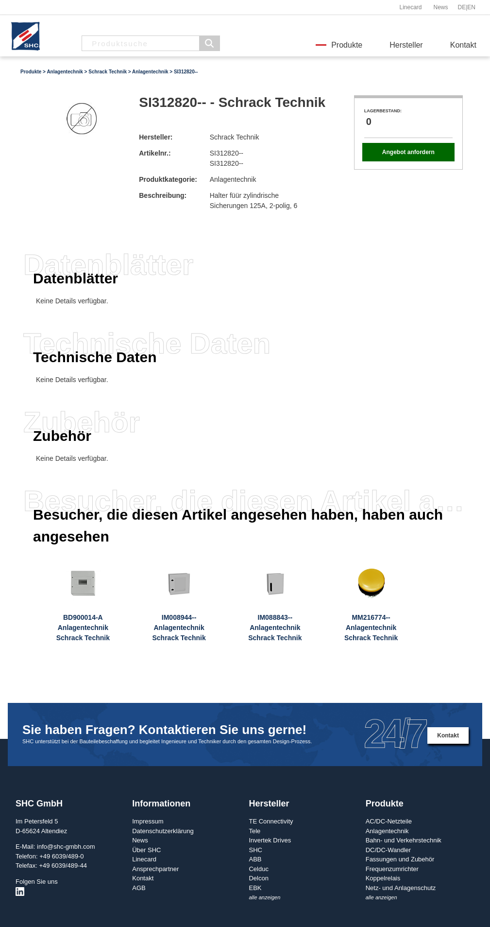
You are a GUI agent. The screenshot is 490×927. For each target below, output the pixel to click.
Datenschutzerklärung (162, 831)
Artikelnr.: (154, 153)
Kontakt (463, 45)
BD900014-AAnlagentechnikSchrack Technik (83, 627)
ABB (255, 859)
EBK (255, 888)
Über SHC (146, 850)
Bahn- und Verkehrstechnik (403, 840)
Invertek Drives (270, 840)
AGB (138, 888)
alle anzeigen (264, 897)
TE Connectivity (271, 821)
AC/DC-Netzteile (389, 821)
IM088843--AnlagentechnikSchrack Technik (275, 627)
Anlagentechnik (65, 71)
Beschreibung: (162, 195)
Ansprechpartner (155, 869)
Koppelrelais (383, 878)
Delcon (258, 878)
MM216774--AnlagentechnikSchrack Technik (371, 627)
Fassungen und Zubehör (400, 859)
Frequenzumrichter (392, 869)
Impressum (147, 821)
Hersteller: (155, 137)
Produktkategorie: (168, 179)
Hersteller (405, 45)
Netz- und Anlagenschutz (401, 888)
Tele (254, 831)
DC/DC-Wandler (388, 850)
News (440, 7)
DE (462, 7)
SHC (255, 850)
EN (471, 7)
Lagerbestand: (383, 110)
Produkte (346, 45)
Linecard (410, 7)
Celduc (258, 869)
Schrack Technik (107, 71)
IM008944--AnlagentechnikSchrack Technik (178, 627)
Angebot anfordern (408, 152)
